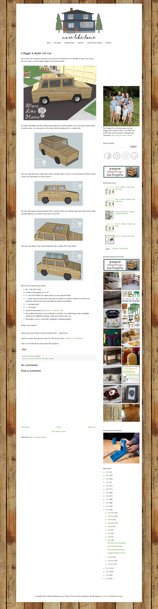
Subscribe (8, 603)
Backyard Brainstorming (115, 550)
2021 (108, 486)
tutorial (51, 358)
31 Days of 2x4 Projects (73, 338)
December (111, 513)
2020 (108, 489)
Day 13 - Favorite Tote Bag (124, 236)
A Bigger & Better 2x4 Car (116, 553)
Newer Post (25, 427)
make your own (48, 310)
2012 (108, 572)
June (109, 533)
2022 (108, 482)
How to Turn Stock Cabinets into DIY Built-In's (125, 213)
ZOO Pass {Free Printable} (116, 543)
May (109, 537)
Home (49, 43)
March (110, 557)
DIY (43, 358)
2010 (108, 578)
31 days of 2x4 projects (34, 358)
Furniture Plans (69, 43)
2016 (108, 503)
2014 (108, 510)
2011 (108, 575)
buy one (59, 310)
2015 (108, 506)
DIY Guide (57, 43)
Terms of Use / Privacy (94, 43)
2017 (108, 499)
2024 (108, 475)
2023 (108, 479)
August (110, 526)
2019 (108, 493)
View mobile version (58, 431)
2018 (108, 496)
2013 (108, 568)
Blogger (120, 596)
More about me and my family (121, 135)
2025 (108, 472)
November (111, 516)
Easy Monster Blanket (114, 546)
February (111, 561)
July (109, 530)
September (111, 523)
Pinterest (108, 43)
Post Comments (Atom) (38, 437)
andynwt (105, 596)
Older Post (91, 427)
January (111, 564)
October (111, 519)
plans (46, 358)
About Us (81, 43)
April (110, 540)
